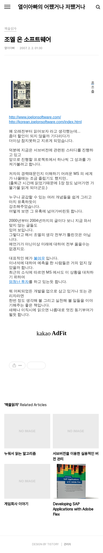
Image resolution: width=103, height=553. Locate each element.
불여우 (39, 258)
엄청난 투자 (19, 282)
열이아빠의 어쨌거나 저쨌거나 (51, 7)
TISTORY (53, 544)
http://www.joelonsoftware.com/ (35, 117)
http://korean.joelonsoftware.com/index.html (45, 122)
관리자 (67, 544)
